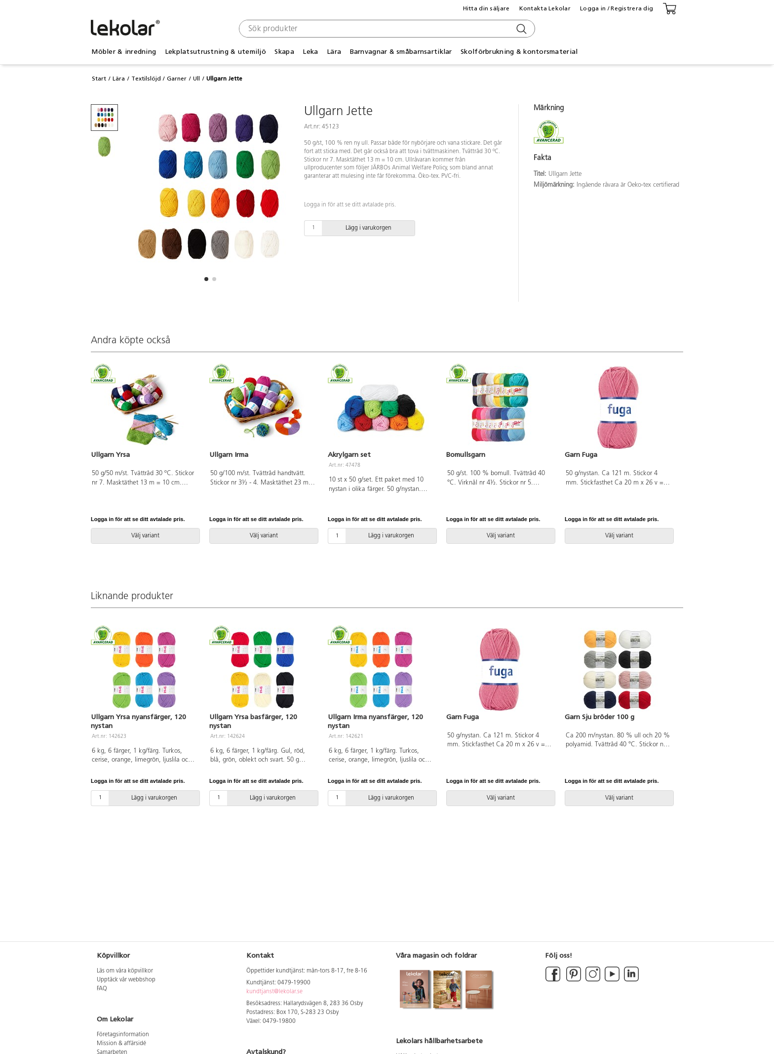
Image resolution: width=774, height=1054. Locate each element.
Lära (334, 51)
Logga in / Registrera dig (616, 8)
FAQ (102, 989)
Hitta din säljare (486, 8)
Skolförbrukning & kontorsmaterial (519, 51)
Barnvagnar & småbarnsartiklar (401, 51)
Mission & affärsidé (121, 1044)
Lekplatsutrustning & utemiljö (215, 51)
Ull (196, 78)
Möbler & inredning (123, 51)
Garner (177, 78)
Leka (310, 51)
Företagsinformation (123, 1035)
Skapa (284, 51)
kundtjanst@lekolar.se (274, 992)
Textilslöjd (146, 78)
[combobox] (385, 28)
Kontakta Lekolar (545, 8)
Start (99, 78)
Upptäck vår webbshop (126, 980)
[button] (206, 279)
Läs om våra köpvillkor (125, 971)
